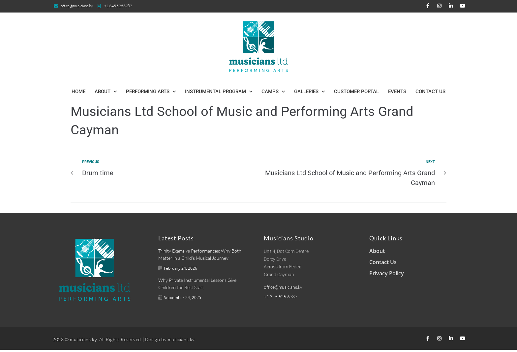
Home (78, 92)
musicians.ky (181, 341)
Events (397, 92)
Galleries (309, 92)
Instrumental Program (218, 92)
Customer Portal (356, 92)
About (106, 92)
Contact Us (430, 92)
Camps (273, 92)
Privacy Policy (386, 273)
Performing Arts (151, 92)
